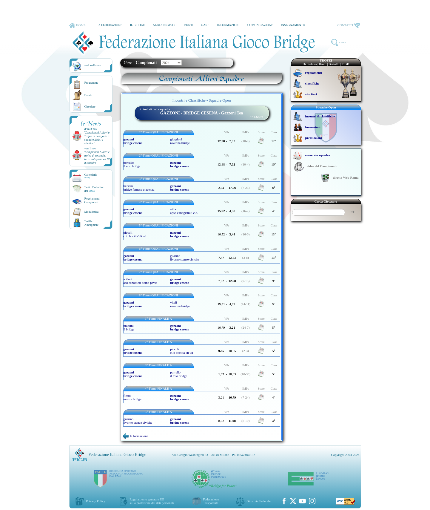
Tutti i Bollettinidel (94, 189)
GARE (205, 25)
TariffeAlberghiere (91, 223)
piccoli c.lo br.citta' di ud (135, 234)
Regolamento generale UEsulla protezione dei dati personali (152, 501)
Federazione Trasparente (211, 501)
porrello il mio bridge (132, 164)
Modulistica (91, 211)
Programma (91, 82)
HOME (77, 25)
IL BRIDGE (137, 25)
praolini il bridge (129, 327)
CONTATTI (348, 25)
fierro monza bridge (132, 397)
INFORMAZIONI (228, 25)
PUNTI (188, 25)
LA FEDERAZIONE (109, 25)
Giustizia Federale (258, 501)
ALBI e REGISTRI (165, 25)
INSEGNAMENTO (293, 25)
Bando (88, 95)
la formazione (135, 436)
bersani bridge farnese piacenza (139, 187)
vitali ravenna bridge (180, 304)
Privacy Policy (95, 501)
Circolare (89, 106)
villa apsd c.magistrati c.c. (184, 211)
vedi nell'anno (92, 65)
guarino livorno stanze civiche (184, 257)
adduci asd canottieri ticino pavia (140, 280)
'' (97, 138)
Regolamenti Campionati (92, 200)
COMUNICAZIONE (260, 25)
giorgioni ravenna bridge (180, 141)
